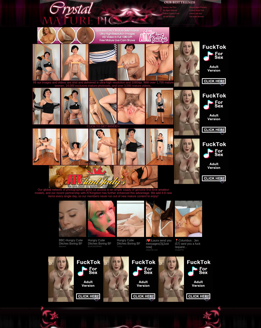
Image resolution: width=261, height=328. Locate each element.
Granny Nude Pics (196, 10)
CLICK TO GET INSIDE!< (103, 126)
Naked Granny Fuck (171, 14)
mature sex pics (195, 14)
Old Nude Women (196, 17)
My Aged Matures (170, 10)
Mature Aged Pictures (198, 7)
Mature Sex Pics (169, 7)
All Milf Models (169, 17)
